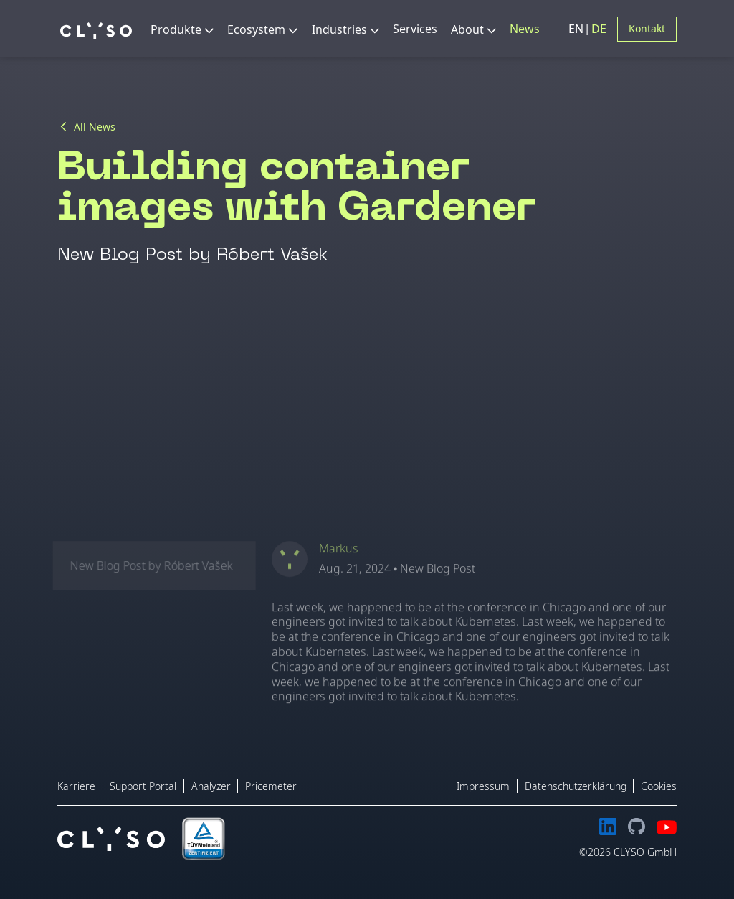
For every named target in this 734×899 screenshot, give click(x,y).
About (467, 29)
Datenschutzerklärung (575, 786)
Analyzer (211, 786)
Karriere (76, 786)
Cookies (659, 786)
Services (415, 29)
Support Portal (143, 786)
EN (577, 29)
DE (598, 29)
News (525, 29)
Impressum (483, 786)
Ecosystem (256, 29)
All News (94, 127)
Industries (339, 29)
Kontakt (647, 28)
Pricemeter (271, 786)
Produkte (176, 29)
